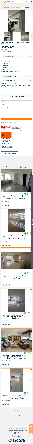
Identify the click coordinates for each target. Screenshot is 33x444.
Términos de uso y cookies (16, 426)
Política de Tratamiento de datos (12, 122)
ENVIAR (16, 119)
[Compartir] (31, 2)
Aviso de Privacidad (16, 424)
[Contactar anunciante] (30, 194)
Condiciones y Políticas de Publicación (16, 420)
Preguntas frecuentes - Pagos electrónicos (16, 428)
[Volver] (2, 1)
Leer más (16, 89)
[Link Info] (16, 200)
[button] (16, 56)
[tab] (16, 56)
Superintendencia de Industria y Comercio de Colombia (16, 430)
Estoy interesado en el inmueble (16, 108)
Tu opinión (32, 221)
